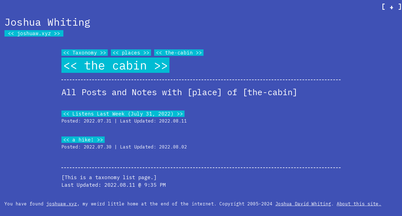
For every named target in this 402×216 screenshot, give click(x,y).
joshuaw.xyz (34, 33)
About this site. (359, 204)
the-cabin (179, 52)
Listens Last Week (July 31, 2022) (123, 114)
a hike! (83, 139)
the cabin (115, 65)
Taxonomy (84, 52)
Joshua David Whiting (303, 204)
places (131, 52)
